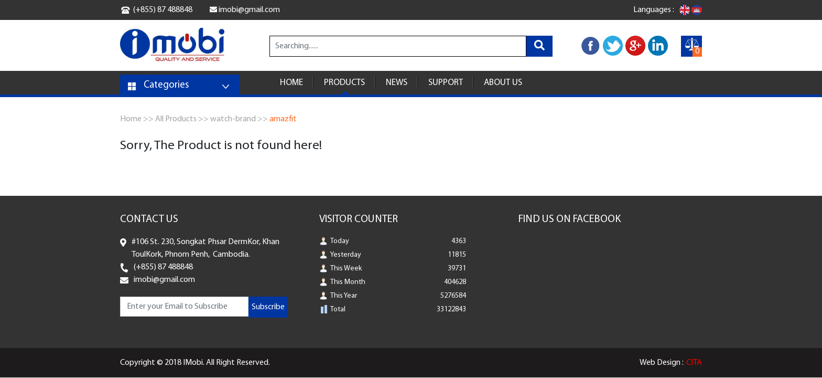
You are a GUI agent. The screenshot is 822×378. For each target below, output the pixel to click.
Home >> (137, 119)
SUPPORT (445, 82)
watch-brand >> (239, 119)
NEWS (396, 82)
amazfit (283, 119)
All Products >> (182, 119)
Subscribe (268, 307)
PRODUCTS (344, 82)
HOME (291, 82)
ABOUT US (503, 82)
